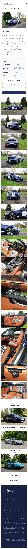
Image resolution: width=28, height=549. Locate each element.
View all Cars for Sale (14, 480)
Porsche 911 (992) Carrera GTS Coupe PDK (14, 427)
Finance (19, 509)
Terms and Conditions (7, 540)
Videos (10, 510)
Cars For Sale (9, 509)
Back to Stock (13, 88)
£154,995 (14, 452)
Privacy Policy (22, 540)
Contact (17, 510)
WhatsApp (14, 84)
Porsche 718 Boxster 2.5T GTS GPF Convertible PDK (14, 474)
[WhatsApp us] (8, 512)
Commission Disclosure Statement (9, 541)
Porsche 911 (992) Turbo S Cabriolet (14, 451)
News (14, 510)
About (4, 509)
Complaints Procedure (15, 540)
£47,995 (14, 477)
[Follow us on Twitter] (6, 512)
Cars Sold (15, 509)
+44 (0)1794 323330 (14, 80)
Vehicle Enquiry (14, 92)
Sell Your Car (5, 510)
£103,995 (14, 429)
